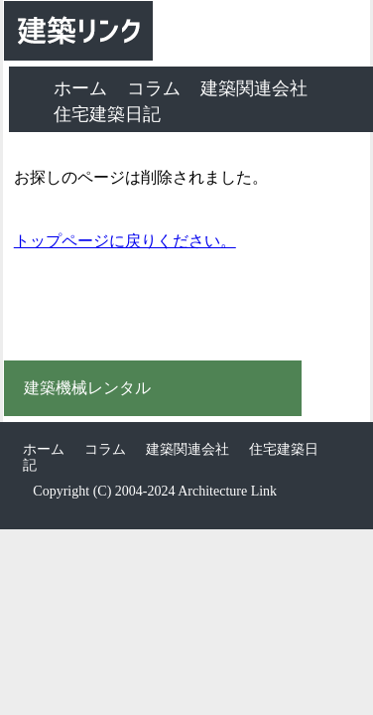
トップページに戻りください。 (125, 240)
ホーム (80, 88)
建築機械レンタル (87, 388)
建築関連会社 (254, 88)
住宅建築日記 (107, 114)
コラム (154, 88)
